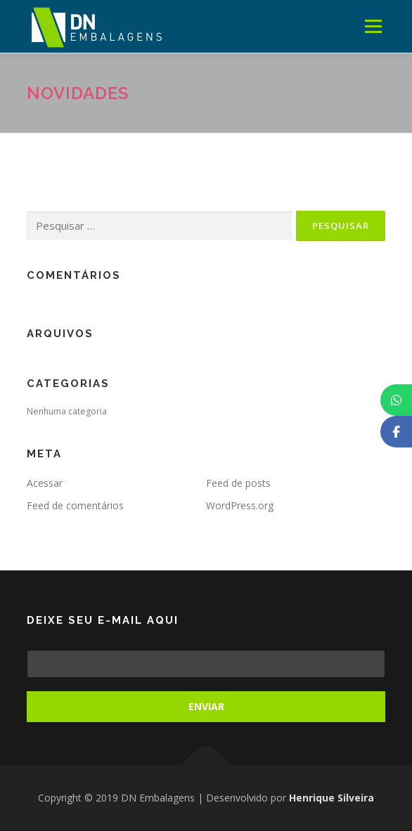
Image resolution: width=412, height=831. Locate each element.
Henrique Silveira (331, 797)
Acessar (45, 483)
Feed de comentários (75, 505)
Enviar (206, 706)
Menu (372, 26)
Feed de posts (238, 483)
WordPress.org (239, 505)
